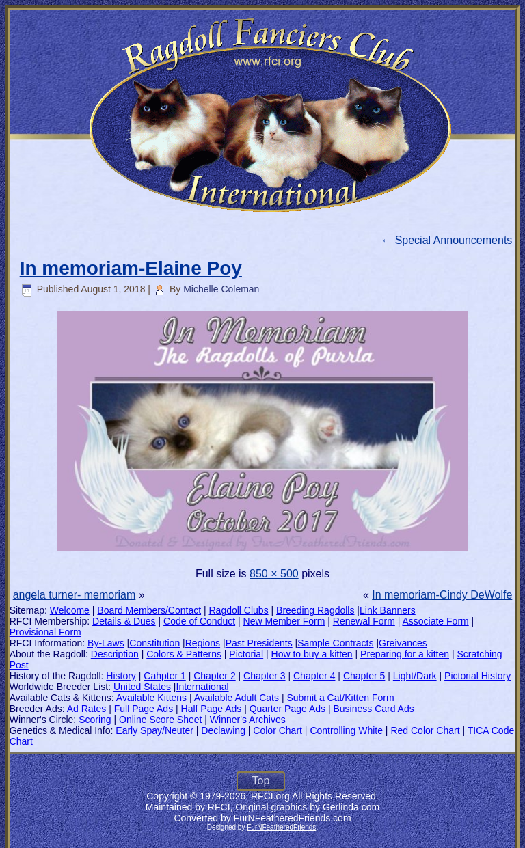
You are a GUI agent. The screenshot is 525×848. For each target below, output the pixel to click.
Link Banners (388, 610)
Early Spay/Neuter (154, 730)
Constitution (154, 643)
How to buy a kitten (312, 653)
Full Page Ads (143, 708)
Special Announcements (446, 240)
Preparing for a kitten (404, 653)
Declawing (223, 730)
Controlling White (346, 730)
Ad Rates (87, 708)
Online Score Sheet (160, 719)
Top (261, 781)
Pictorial (246, 653)
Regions (202, 643)
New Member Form (284, 621)
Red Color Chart (424, 730)
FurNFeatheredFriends (281, 827)
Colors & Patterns (183, 653)
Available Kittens (151, 697)
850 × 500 (274, 573)
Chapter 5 (364, 675)
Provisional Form (45, 632)
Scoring (95, 719)
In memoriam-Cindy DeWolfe (442, 595)
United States (142, 686)
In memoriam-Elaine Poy (131, 268)
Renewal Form (364, 621)
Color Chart (277, 730)
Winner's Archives (248, 719)
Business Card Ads (373, 708)
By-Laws (106, 643)
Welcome (70, 610)
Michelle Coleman (221, 289)
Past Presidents (259, 643)
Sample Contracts (335, 643)
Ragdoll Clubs (238, 610)
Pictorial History (477, 675)
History (121, 675)
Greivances (403, 643)
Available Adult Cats (236, 697)
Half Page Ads (211, 708)
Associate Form (435, 621)
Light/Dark (415, 675)
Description (115, 653)
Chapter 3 (264, 675)
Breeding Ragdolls (315, 610)
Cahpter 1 (164, 675)
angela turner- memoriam (74, 595)
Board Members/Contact (149, 610)
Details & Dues (124, 621)
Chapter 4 (314, 675)
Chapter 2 (214, 675)
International (202, 686)
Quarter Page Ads (287, 708)
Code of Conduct (199, 621)
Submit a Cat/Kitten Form (340, 697)
